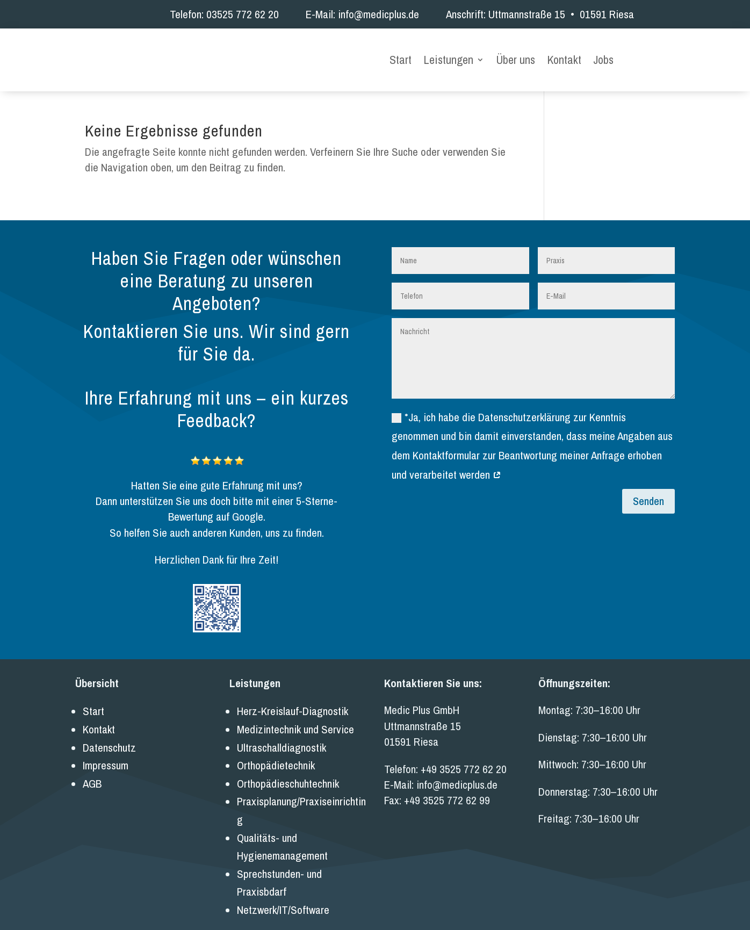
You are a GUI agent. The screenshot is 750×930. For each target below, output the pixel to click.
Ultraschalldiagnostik (281, 734)
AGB (92, 770)
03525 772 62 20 (242, 14)
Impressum (105, 753)
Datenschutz (109, 734)
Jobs (603, 54)
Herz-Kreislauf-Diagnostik (292, 698)
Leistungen (448, 54)
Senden (648, 488)
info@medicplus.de (378, 14)
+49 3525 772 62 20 (464, 756)
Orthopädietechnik (276, 753)
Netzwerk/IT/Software (283, 897)
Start (401, 54)
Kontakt (564, 54)
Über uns (515, 54)
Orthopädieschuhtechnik (288, 770)
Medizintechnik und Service (295, 717)
